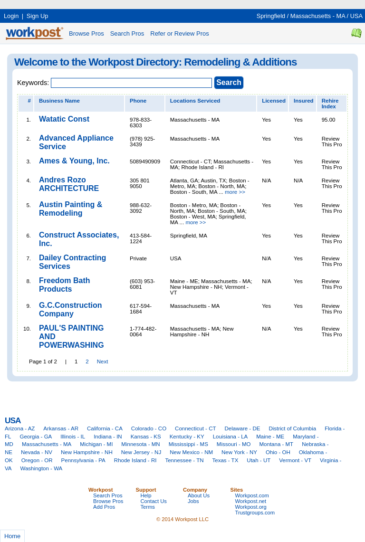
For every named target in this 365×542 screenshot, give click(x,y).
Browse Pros (86, 33)
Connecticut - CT (195, 428)
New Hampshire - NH (87, 452)
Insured (304, 101)
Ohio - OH (278, 452)
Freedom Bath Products (64, 284)
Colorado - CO (148, 428)
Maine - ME (270, 436)
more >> (235, 192)
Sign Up (37, 15)
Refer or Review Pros (179, 33)
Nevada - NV (36, 452)
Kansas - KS (146, 436)
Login (11, 15)
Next (102, 361)
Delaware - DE (242, 428)
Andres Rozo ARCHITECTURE (69, 184)
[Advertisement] (173, 3)
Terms (148, 507)
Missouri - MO (234, 444)
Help (146, 495)
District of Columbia (292, 428)
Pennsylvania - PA (83, 460)
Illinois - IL (72, 436)
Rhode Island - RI (135, 460)
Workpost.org (251, 507)
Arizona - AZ (20, 428)
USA (356, 15)
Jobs (193, 501)
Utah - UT (258, 460)
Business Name (59, 101)
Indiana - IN (108, 436)
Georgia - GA (35, 436)
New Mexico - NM (191, 452)
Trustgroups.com (255, 512)
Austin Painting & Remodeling (70, 208)
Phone (138, 101)
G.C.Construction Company (70, 309)
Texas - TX (225, 460)
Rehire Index (330, 103)
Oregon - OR (37, 460)
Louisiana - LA (230, 436)
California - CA (105, 428)
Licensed (274, 101)
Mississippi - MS (188, 444)
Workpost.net (251, 501)
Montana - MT (276, 444)
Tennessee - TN (184, 460)
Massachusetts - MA (317, 15)
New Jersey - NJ (141, 452)
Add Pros (104, 507)
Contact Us (154, 501)
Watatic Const (64, 119)
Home (12, 536)
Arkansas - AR (60, 428)
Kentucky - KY (187, 436)
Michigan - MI (96, 444)
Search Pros (127, 33)
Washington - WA (41, 468)
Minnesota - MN (140, 444)
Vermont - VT (295, 460)
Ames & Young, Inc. (74, 161)
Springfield (271, 15)
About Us (199, 495)
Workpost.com (252, 495)
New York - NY (239, 452)
